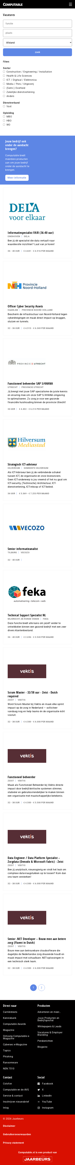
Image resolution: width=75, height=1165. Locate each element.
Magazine (8, 1030)
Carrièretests (10, 1012)
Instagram (48, 1107)
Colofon (7, 1083)
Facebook (47, 1083)
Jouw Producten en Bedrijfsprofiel (48, 1019)
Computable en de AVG (16, 1089)
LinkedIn (47, 1095)
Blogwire (42, 1046)
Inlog (6, 1107)
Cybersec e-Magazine (15, 1044)
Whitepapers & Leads (49, 1026)
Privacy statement (13, 1142)
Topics (7, 1050)
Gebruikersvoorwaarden (17, 1134)
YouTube (47, 1101)
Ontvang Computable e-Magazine (16, 1037)
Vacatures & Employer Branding (50, 1033)
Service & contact (13, 1095)
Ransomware (10, 1062)
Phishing (8, 1056)
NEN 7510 (8, 1068)
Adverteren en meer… (49, 1012)
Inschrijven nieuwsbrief (16, 1101)
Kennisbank (9, 1018)
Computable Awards (14, 1024)
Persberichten (45, 1040)
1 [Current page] (35, 988)
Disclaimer (9, 1126)
